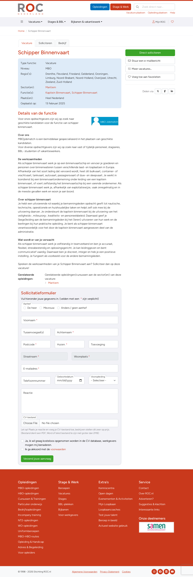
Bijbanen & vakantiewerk (85, 21)
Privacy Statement (109, 571)
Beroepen (64, 488)
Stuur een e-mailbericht (144, 60)
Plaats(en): (27, 98)
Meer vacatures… (140, 68)
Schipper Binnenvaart (84, 92)
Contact (144, 488)
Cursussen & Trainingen (32, 498)
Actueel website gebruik (113, 525)
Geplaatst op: (28, 103)
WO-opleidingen (28, 525)
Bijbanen (63, 509)
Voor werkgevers (68, 515)
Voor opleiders (26, 552)
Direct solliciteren (150, 52)
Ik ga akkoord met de (45, 449)
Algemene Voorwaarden (84, 571)
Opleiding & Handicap (31, 541)
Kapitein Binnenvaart (57, 92)
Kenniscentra (106, 488)
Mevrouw (48, 307)
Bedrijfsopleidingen (29, 509)
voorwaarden (58, 449)
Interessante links (149, 509)
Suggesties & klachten (152, 504)
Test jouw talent (108, 515)
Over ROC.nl (146, 493)
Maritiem (50, 87)
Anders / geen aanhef (74, 307)
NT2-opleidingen (28, 520)
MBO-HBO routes (28, 536)
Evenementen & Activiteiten (116, 498)
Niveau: (25, 68)
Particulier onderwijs (30, 504)
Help (172, 12)
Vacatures (34, 21)
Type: (29, 63)
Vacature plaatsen (135, 12)
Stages (62, 498)
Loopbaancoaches (109, 509)
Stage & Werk (121, 6)
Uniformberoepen (28, 531)
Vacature (26, 43)
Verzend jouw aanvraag (37, 458)
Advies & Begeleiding (30, 547)
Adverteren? (146, 498)
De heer (32, 307)
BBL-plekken (65, 504)
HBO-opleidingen (28, 493)
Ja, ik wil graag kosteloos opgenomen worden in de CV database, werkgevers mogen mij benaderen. (70, 442)
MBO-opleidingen (28, 488)
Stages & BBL (56, 21)
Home (21, 31)
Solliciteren (45, 43)
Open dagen (106, 493)
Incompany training (29, 515)
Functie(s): (27, 92)
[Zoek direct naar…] (154, 7)
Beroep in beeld (108, 520)
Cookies (126, 571)
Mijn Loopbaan (107, 504)
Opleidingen (100, 6)
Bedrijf (62, 43)
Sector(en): (27, 87)
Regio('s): (26, 73)
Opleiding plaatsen (157, 12)
